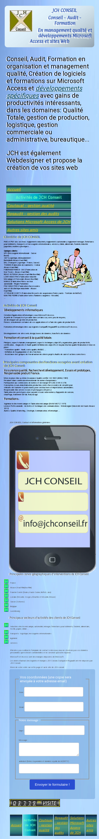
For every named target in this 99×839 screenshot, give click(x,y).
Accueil (14, 189)
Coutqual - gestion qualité (30, 205)
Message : (23, 740)
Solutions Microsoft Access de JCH (38, 222)
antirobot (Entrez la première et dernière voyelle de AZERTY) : (44, 763)
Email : (21, 707)
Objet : (21, 731)
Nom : (21, 692)
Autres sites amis (22, 230)
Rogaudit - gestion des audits (33, 214)
